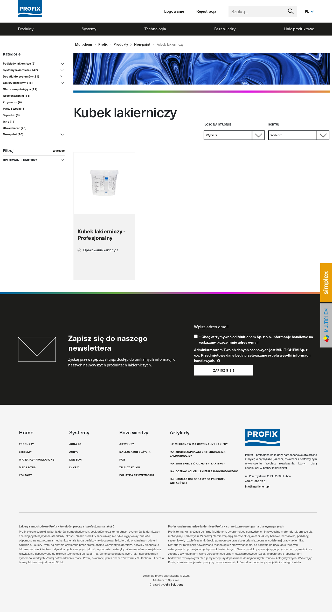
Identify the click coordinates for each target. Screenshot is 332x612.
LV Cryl (74, 467)
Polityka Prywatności (136, 475)
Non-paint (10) (13, 134)
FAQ (122, 459)
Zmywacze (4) (12, 102)
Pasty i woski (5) (14, 108)
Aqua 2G (75, 444)
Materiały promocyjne (36, 459)
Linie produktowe (299, 28)
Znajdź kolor (129, 467)
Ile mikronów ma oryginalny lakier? (198, 444)
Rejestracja (206, 11)
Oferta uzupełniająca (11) (20, 89)
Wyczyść (59, 150)
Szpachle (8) (11, 115)
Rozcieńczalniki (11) (16, 95)
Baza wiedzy (225, 28)
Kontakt (25, 475)
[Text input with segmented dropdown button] (263, 11)
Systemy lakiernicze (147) (20, 70)
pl (307, 11)
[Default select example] (234, 135)
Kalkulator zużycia (134, 452)
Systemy (89, 28)
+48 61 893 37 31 (256, 481)
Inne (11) (9, 121)
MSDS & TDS (27, 467)
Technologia (155, 28)
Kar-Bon (75, 459)
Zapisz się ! (223, 370)
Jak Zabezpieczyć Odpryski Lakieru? (197, 463)
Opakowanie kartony (20, 160)
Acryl (74, 452)
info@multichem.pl (257, 486)
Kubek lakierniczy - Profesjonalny (102, 234)
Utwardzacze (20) (14, 128)
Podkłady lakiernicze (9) (19, 63)
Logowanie (174, 11)
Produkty (25, 28)
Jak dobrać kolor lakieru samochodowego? (204, 471)
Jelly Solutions (173, 584)
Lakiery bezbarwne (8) (18, 82)
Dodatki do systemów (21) (21, 76)
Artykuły (126, 444)
